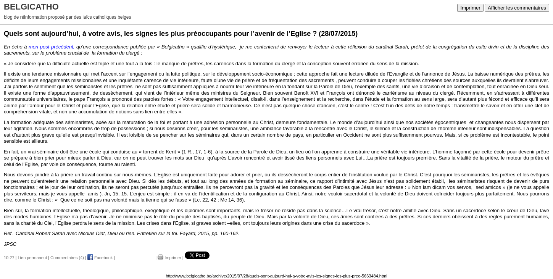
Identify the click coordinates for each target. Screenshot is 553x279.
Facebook (100, 257)
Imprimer (470, 8)
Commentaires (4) (67, 257)
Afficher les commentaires (517, 8)
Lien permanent (32, 257)
